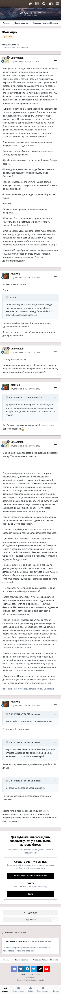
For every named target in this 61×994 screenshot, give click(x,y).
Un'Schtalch (13, 45)
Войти (30, 894)
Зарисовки (23, 48)
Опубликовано (25, 61)
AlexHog (15, 273)
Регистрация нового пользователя (30, 875)
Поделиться (30, 913)
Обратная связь (34, 975)
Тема (22, 975)
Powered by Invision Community (30, 980)
